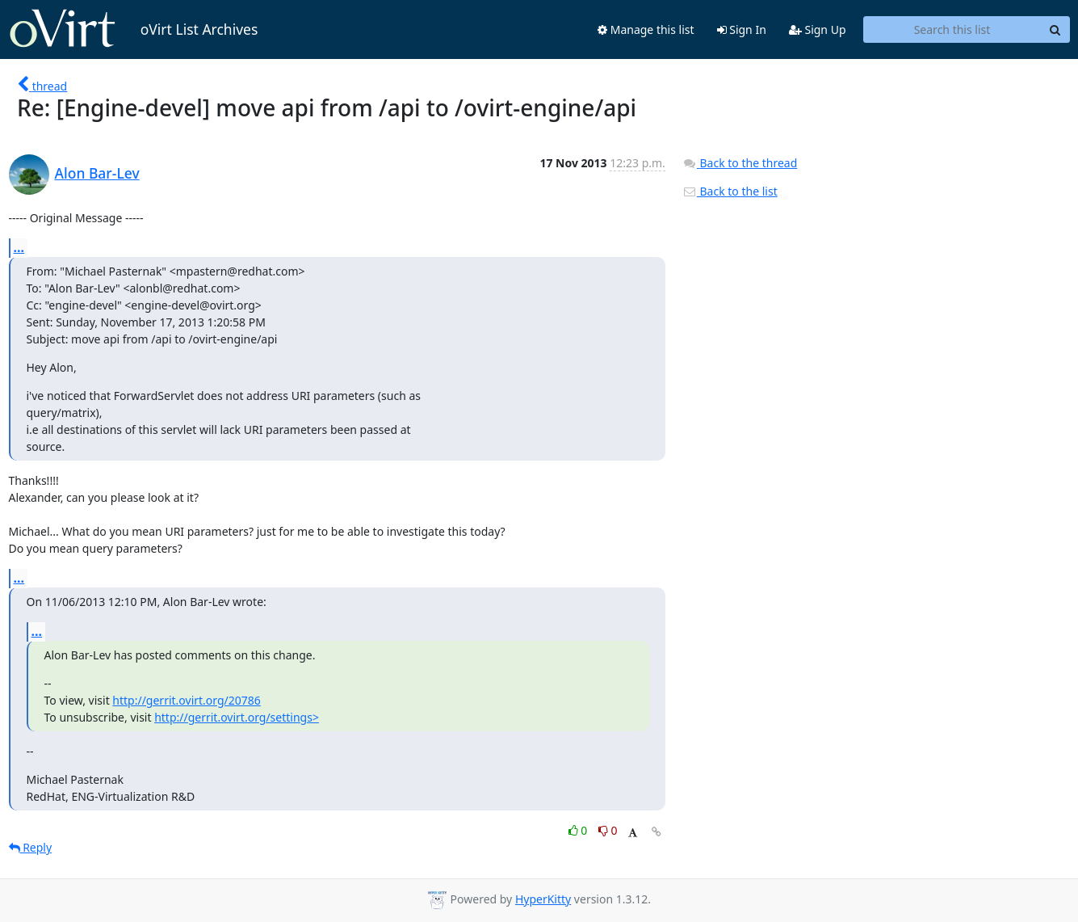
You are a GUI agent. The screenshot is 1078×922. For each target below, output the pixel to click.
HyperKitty (543, 899)
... (19, 247)
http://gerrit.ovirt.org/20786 (186, 700)
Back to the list (730, 191)
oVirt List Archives (133, 29)
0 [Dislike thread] (608, 830)
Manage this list (646, 29)
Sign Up (817, 29)
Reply (30, 847)
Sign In (741, 29)
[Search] (1055, 30)
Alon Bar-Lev (97, 173)
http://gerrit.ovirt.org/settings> (236, 717)
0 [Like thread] (579, 830)
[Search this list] (952, 30)
